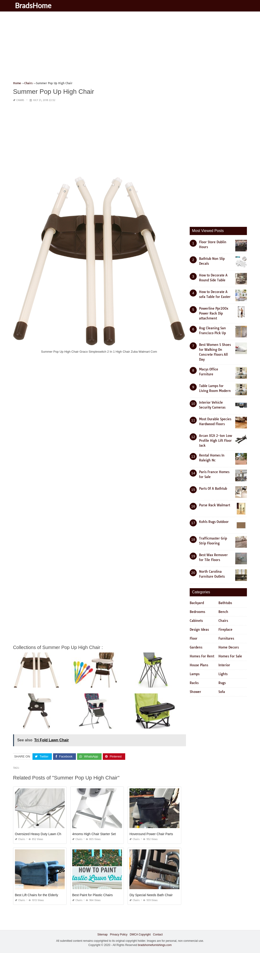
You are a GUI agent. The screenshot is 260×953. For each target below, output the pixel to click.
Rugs (222, 683)
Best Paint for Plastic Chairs (92, 895)
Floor (193, 638)
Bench (223, 612)
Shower (195, 692)
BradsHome (33, 5)
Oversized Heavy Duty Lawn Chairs (41, 834)
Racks (194, 683)
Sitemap (102, 934)
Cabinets (196, 621)
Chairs (20, 100)
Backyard (197, 603)
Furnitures (226, 638)
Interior (224, 665)
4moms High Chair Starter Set (94, 834)
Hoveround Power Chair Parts (151, 834)
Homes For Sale (230, 656)
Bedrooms (197, 612)
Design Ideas (199, 629)
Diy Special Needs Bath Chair (150, 895)
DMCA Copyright (140, 934)
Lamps (194, 674)
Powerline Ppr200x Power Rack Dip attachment (213, 313)
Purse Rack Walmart (214, 505)
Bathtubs (225, 603)
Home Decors (228, 647)
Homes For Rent (202, 656)
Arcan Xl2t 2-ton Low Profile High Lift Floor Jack (215, 441)
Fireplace (225, 629)
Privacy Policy (119, 934)
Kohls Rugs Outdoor (214, 522)
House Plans (199, 665)
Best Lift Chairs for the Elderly (36, 895)
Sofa (221, 692)
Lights (223, 674)
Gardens (196, 647)
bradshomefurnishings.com (155, 945)
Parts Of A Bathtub (213, 488)
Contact (158, 934)
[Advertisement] (130, 48)
